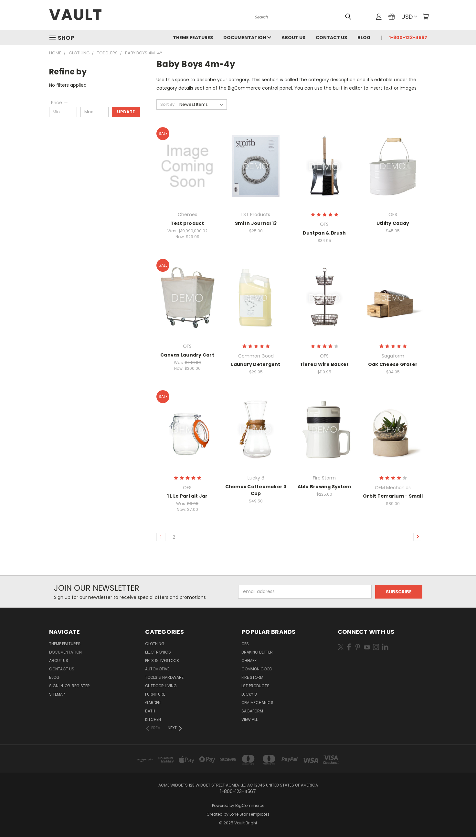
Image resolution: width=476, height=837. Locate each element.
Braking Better (257, 652)
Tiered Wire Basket (324, 364)
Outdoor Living (161, 685)
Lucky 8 (249, 694)
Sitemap (57, 694)
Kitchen (153, 719)
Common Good (256, 669)
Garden (153, 702)
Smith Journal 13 (256, 223)
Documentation (247, 37)
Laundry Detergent (255, 364)
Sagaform (252, 711)
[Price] (59, 102)
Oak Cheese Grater (393, 364)
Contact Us (331, 37)
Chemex (249, 660)
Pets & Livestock (162, 660)
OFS (245, 643)
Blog (364, 37)
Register (81, 685)
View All (249, 719)
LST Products (255, 685)
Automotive (157, 669)
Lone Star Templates (249, 814)
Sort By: (167, 104)
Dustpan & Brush (324, 233)
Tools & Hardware (164, 677)
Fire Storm (252, 677)
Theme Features (193, 37)
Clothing (154, 643)
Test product (187, 223)
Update (126, 112)
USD (409, 17)
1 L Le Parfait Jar (187, 496)
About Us (293, 37)
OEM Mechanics (257, 702)
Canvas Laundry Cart (187, 355)
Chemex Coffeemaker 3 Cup (256, 490)
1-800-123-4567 (408, 37)
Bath (150, 711)
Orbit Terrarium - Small (393, 496)
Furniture (155, 694)
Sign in (56, 685)
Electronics (158, 652)
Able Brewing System (324, 486)
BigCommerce (249, 805)
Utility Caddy (392, 223)
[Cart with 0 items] (425, 16)
